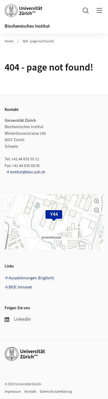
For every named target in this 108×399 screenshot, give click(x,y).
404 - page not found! (38, 41)
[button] (96, 201)
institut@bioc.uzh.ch (27, 172)
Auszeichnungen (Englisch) (31, 278)
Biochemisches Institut (27, 26)
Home (9, 41)
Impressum (13, 391)
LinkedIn (18, 319)
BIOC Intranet (20, 287)
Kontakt (30, 391)
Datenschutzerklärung (56, 391)
